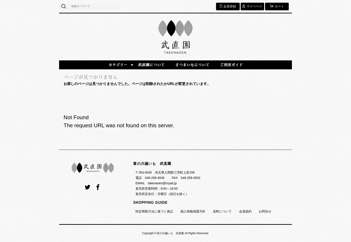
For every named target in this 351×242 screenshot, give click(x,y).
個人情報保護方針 (192, 211)
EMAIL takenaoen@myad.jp (156, 183)
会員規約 (245, 211)
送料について (222, 211)
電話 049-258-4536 (149, 177)
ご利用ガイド (231, 65)
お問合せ (265, 211)
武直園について (151, 65)
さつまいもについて (192, 65)
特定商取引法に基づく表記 (154, 211)
